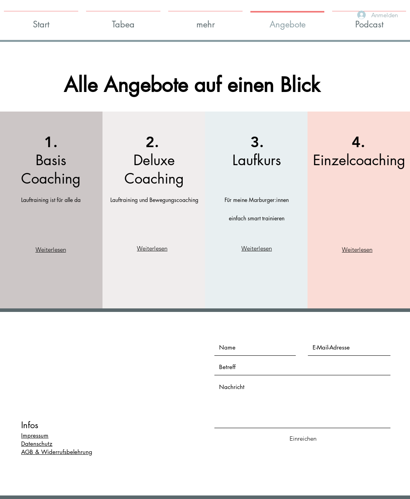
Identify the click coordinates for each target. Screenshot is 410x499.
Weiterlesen (51, 249)
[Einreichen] (303, 438)
